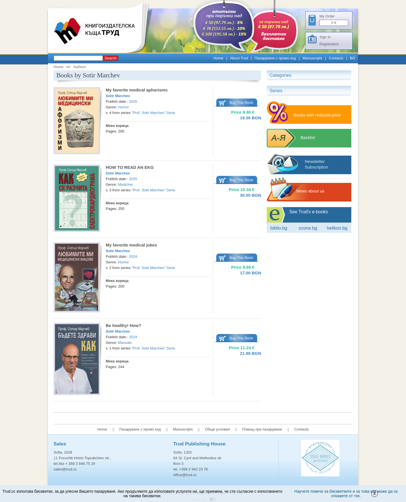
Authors (79, 67)
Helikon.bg (337, 228)
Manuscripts (312, 58)
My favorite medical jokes (131, 245)
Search (110, 58)
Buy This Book (241, 102)
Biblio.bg (278, 228)
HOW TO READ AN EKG (130, 167)
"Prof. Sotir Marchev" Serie (153, 113)
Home (219, 58)
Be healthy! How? (123, 325)
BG (352, 58)
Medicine (125, 184)
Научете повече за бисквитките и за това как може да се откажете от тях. (346, 493)
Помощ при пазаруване (262, 429)
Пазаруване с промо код (275, 58)
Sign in (325, 37)
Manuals (125, 342)
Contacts (336, 58)
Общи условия (217, 429)
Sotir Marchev (118, 96)
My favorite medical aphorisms (136, 90)
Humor (123, 107)
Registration (329, 44)
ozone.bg (308, 228)
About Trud (239, 58)
